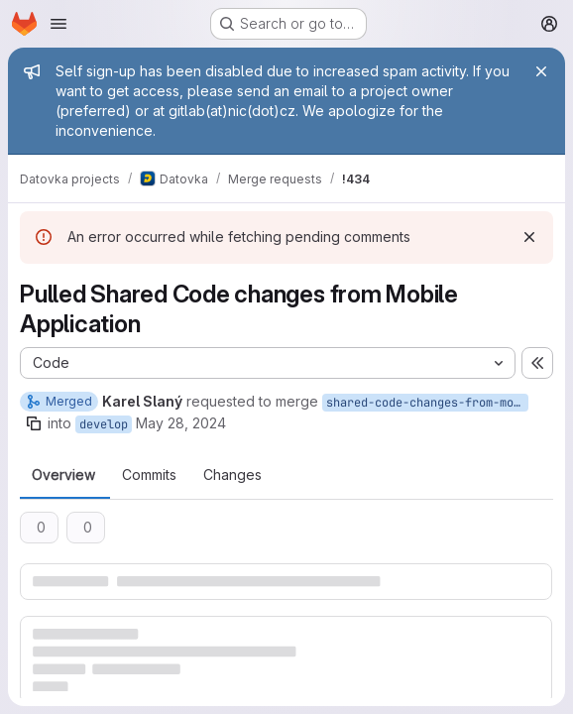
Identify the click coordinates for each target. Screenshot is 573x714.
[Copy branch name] (34, 423)
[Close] (541, 71)
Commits (149, 475)
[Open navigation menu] (58, 24)
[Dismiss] (529, 237)
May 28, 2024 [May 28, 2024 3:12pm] (181, 423)
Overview (63, 475)
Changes (232, 475)
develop (103, 424)
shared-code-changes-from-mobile (427, 403)
